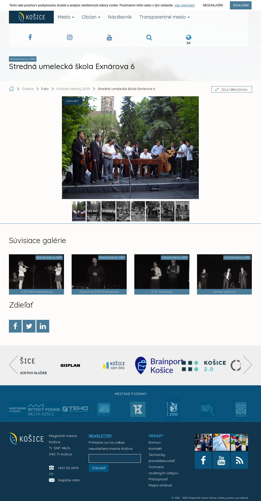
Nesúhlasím (213, 5)
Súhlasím (241, 5)
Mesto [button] (66, 17)
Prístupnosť (158, 479)
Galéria (28, 89)
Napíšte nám (69, 480)
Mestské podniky (131, 393)
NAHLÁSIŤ (73, 101)
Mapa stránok (160, 485)
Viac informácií (184, 5)
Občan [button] (91, 17)
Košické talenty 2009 (73, 89)
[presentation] (13, 364)
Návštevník (120, 17)
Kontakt (155, 448)
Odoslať (99, 468)
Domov (155, 442)
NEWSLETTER (100, 435)
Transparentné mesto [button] (164, 17)
